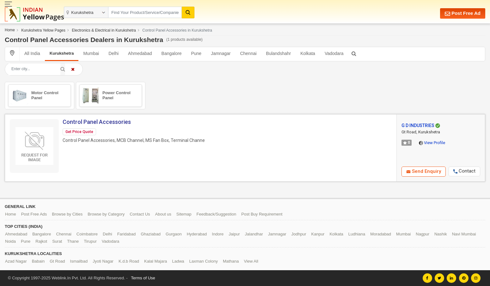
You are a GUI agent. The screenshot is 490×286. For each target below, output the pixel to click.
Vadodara (334, 53)
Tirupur (90, 241)
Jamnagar (220, 53)
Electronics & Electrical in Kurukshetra (104, 30)
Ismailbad (79, 261)
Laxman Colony (203, 261)
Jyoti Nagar (103, 261)
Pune (196, 53)
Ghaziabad (151, 234)
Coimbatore (87, 234)
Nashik (440, 234)
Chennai (248, 53)
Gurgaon (174, 234)
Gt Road (57, 261)
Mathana (231, 261)
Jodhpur (298, 234)
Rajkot (41, 241)
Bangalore (172, 53)
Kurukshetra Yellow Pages (43, 30)
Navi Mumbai (464, 234)
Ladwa (178, 261)
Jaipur (234, 234)
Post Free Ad (463, 13)
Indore (218, 234)
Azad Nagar (16, 261)
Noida (10, 241)
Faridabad (126, 234)
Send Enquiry (423, 171)
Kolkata (307, 53)
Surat (57, 241)
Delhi (113, 53)
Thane (73, 241)
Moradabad (380, 234)
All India (32, 53)
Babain (38, 261)
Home (10, 30)
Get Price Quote (79, 132)
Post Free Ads (34, 214)
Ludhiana (356, 234)
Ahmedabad (140, 53)
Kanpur (318, 234)
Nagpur (422, 234)
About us (163, 214)
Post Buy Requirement (261, 214)
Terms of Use (143, 278)
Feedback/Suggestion (216, 214)
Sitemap (184, 214)
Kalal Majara (155, 261)
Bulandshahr (278, 53)
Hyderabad (197, 234)
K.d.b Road (129, 261)
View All (251, 261)
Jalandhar (254, 234)
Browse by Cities (67, 214)
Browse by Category (106, 214)
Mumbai (91, 53)
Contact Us (140, 214)
